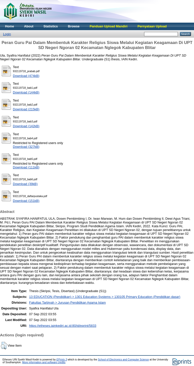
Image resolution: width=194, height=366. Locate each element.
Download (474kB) (26, 76)
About (29, 26)
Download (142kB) (26, 126)
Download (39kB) (25, 184)
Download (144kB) (26, 92)
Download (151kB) (26, 201)
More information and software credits (43, 362)
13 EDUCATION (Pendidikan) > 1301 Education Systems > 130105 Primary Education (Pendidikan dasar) (104, 297)
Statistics (51, 26)
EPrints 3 (61, 359)
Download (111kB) (26, 167)
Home (9, 26)
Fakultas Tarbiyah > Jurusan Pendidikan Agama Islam (67, 302)
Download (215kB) (26, 109)
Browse (73, 26)
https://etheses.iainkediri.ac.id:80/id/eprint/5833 (62, 326)
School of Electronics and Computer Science (123, 359)
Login (7, 34)
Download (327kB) (26, 147)
